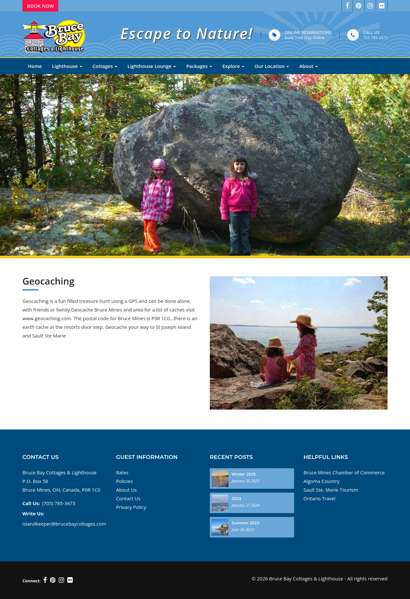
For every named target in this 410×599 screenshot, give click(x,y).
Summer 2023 (245, 523)
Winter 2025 (244, 474)
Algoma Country (322, 481)
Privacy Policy (131, 507)
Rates (122, 472)
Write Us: (33, 513)
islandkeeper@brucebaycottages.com (64, 523)
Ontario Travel (320, 498)
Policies (124, 481)
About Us (126, 490)
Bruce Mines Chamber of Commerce (344, 472)
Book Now (40, 6)
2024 (236, 498)
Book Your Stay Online (304, 37)
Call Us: (31, 503)
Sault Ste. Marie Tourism (331, 490)
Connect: (31, 581)
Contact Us (128, 498)
